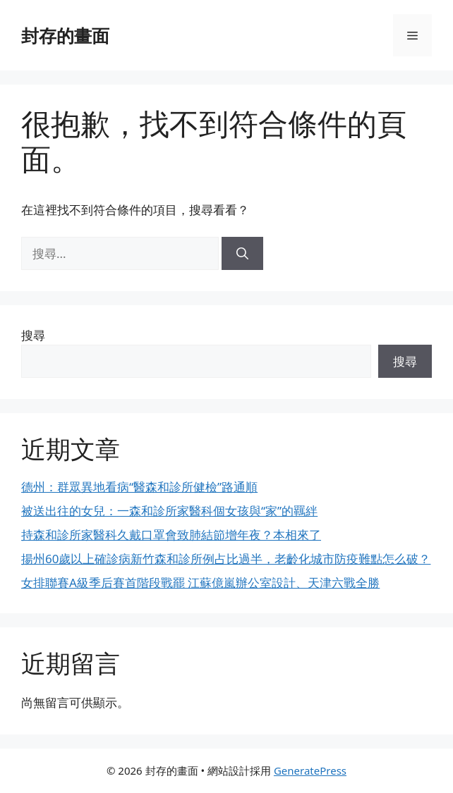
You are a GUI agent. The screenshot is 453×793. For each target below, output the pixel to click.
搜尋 (33, 335)
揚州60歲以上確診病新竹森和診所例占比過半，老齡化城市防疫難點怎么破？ (225, 559)
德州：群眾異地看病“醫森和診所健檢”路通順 (139, 487)
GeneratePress (310, 770)
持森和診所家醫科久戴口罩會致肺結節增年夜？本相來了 (171, 535)
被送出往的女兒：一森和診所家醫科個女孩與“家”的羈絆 (169, 511)
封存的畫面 (65, 35)
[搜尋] (242, 254)
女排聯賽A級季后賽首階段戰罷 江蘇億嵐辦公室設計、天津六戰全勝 (200, 582)
